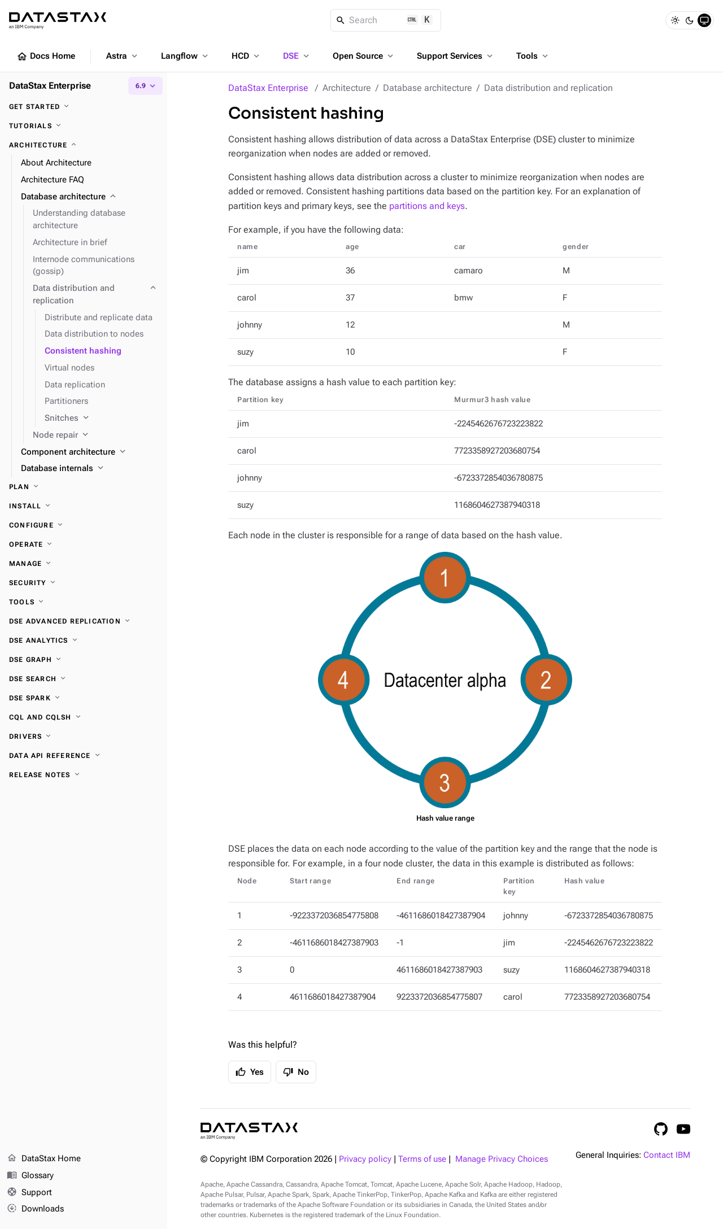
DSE (297, 56)
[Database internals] (89, 468)
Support (29, 1193)
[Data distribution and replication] (95, 295)
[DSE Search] (84, 678)
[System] (704, 20)
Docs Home (45, 56)
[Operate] (84, 544)
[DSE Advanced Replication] (84, 621)
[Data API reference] (84, 755)
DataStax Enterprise (268, 87)
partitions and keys (427, 206)
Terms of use (422, 1159)
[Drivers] (84, 736)
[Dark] (689, 20)
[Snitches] (101, 418)
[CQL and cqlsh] (84, 717)
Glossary (30, 1176)
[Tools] (84, 602)
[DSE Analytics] (84, 640)
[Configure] (84, 525)
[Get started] (84, 106)
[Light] (675, 20)
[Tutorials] (84, 126)
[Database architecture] (89, 197)
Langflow (185, 56)
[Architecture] (84, 145)
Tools (533, 56)
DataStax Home (44, 1159)
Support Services (456, 56)
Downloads (35, 1209)
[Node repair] (95, 435)
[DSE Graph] (84, 659)
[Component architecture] (89, 452)
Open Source (364, 56)
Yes (250, 1072)
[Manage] (84, 563)
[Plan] (84, 486)
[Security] (84, 582)
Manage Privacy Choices (501, 1159)
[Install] (84, 506)
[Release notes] (84, 775)
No (296, 1072)
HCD (247, 56)
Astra (123, 56)
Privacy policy (365, 1159)
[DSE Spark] (84, 698)
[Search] (386, 20)
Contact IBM (666, 1155)
